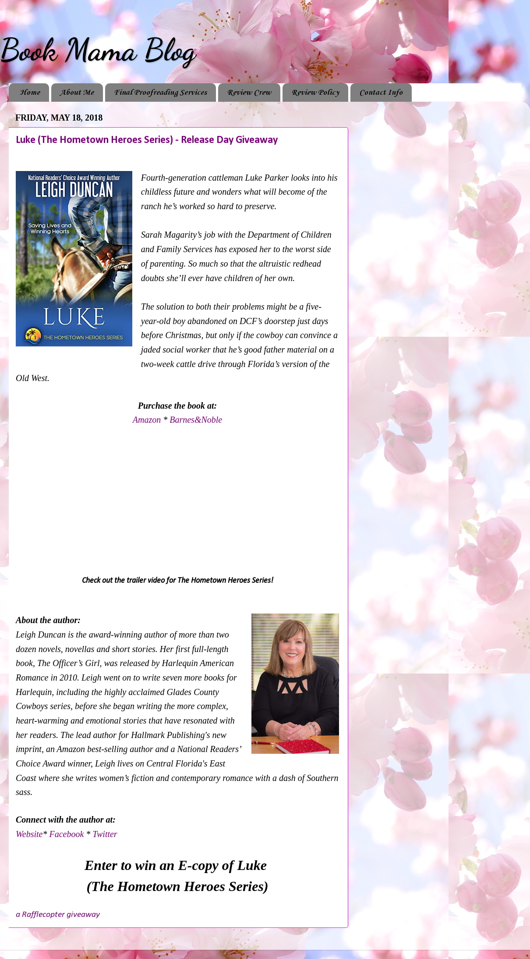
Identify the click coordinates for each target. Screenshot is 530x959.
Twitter (104, 834)
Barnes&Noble (196, 419)
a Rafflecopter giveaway (58, 914)
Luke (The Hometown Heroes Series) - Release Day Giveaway (147, 140)
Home (30, 92)
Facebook (67, 834)
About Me (77, 92)
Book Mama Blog (97, 50)
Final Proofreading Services (160, 92)
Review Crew (249, 92)
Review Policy (315, 92)
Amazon (148, 419)
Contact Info (381, 92)
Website (29, 834)
